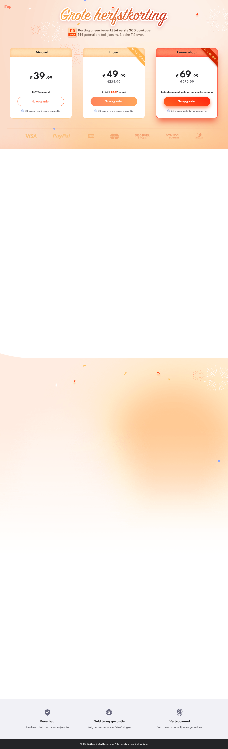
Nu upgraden (40, 101)
